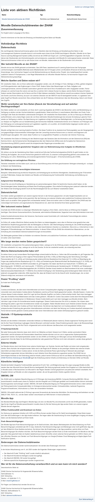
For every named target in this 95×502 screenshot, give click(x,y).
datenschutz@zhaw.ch (14, 495)
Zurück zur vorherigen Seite (84, 7)
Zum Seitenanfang (86, 499)
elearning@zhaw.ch (13, 481)
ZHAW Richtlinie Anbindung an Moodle (14, 358)
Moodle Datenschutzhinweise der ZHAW (16, 19)
